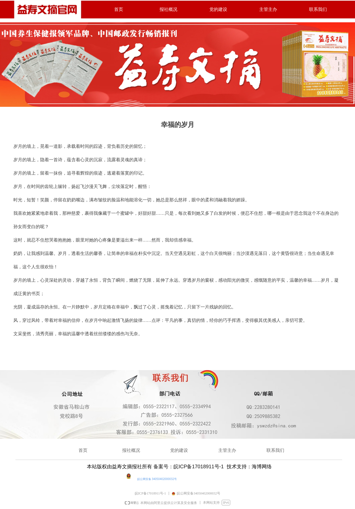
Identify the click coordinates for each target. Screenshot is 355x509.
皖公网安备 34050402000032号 (157, 479)
